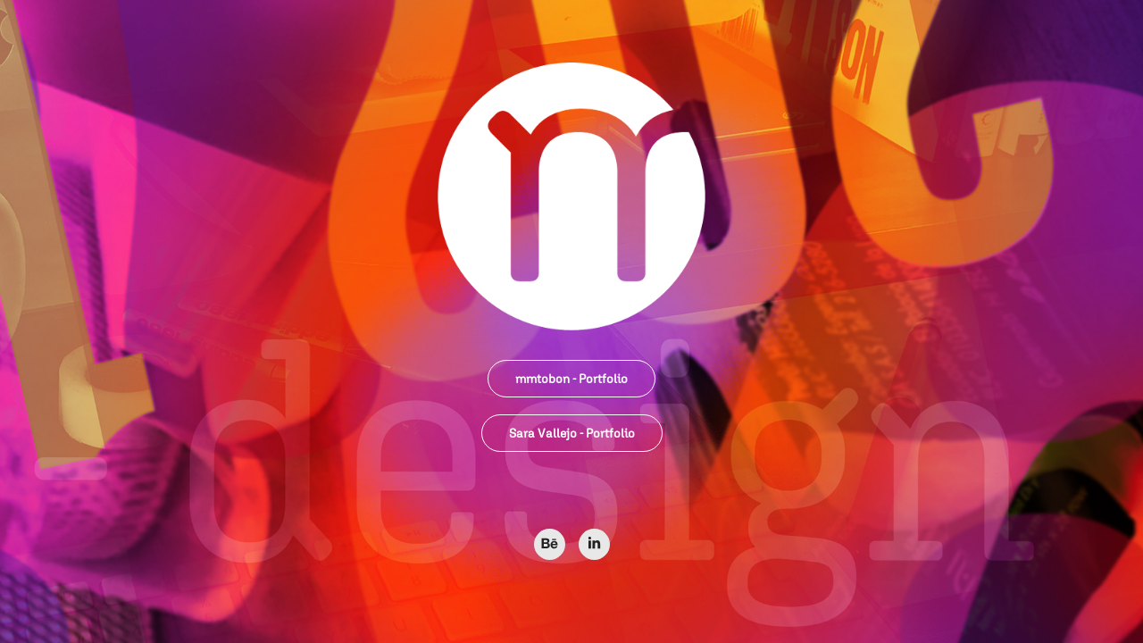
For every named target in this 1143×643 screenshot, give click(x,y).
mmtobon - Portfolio (571, 379)
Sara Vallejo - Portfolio (572, 433)
